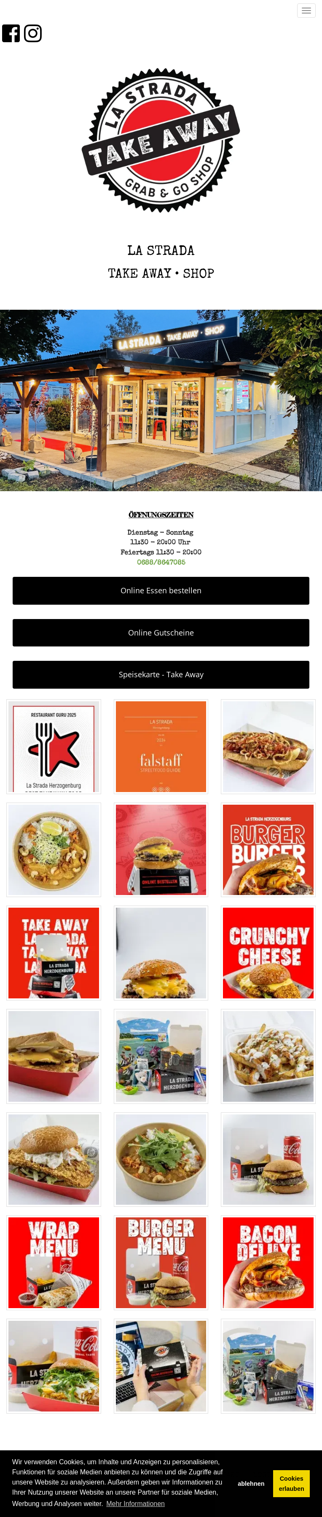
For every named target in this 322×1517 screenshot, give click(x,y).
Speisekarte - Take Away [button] (161, 674)
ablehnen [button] (251, 1483)
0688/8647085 (161, 563)
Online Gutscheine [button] (161, 632)
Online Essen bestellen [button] (161, 590)
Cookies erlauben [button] (291, 1483)
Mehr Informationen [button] (135, 1503)
